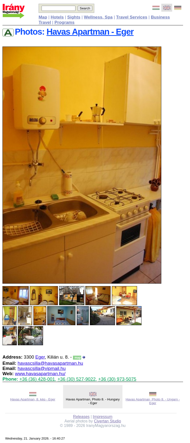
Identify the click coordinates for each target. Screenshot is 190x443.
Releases (81, 417)
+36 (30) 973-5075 (117, 379)
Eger (40, 357)
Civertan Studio (107, 421)
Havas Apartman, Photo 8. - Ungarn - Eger (153, 401)
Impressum (102, 417)
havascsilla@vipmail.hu (42, 368)
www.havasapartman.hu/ (40, 373)
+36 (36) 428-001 (37, 379)
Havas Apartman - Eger (90, 31)
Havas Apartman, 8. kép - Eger (32, 399)
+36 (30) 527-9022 (76, 379)
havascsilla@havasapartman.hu (50, 363)
